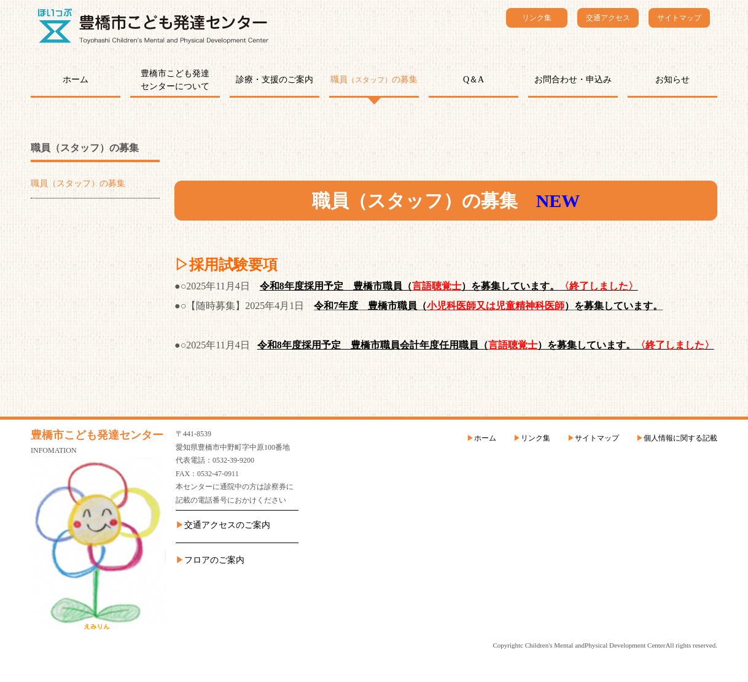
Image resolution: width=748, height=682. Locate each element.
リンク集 (536, 18)
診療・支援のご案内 (274, 79)
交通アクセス (608, 18)
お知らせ (672, 79)
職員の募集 (374, 79)
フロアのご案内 (214, 560)
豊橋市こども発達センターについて (175, 80)
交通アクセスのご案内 (227, 525)
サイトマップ (679, 18)
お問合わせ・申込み (573, 79)
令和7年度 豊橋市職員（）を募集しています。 (488, 305)
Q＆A (473, 79)
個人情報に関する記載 (680, 438)
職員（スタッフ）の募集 (78, 183)
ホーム (75, 79)
